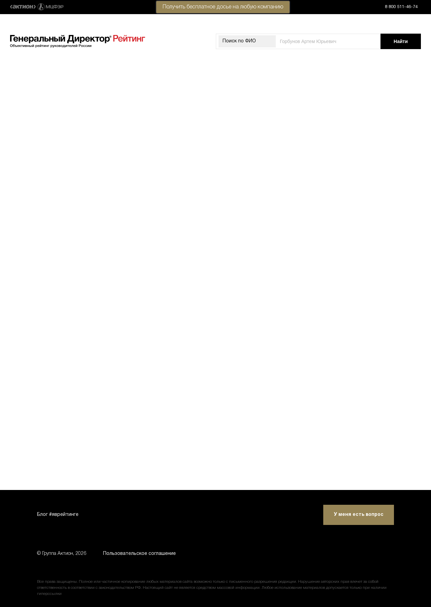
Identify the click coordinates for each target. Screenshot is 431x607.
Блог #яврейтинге (57, 515)
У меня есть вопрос (359, 515)
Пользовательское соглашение (139, 554)
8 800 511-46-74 (401, 7)
